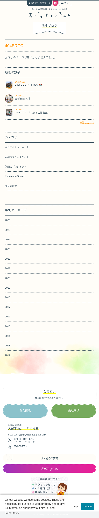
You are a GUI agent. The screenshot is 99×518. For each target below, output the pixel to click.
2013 (7, 345)
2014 (7, 336)
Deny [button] (75, 506)
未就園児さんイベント (17, 156)
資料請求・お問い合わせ (40, 3)
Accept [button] (88, 506)
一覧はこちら (87, 122)
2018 (7, 297)
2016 (7, 316)
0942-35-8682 (20, 439)
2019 (7, 287)
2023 (7, 249)
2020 (7, 278)
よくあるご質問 (49, 458)
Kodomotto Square (15, 176)
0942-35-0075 (20, 441)
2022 (7, 258)
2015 (7, 326)
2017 (7, 307)
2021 (7, 268)
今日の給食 (11, 185)
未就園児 (73, 410)
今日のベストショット (17, 147)
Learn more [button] (12, 512)
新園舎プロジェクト (15, 166)
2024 (7, 239)
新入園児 (25, 410)
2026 (7, 220)
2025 (7, 230)
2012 (7, 355)
